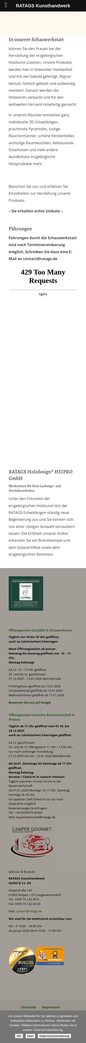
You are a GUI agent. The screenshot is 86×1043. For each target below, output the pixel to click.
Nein (30, 1036)
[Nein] (80, 1026)
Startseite (28, 1007)
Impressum (51, 1007)
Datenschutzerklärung (54, 1036)
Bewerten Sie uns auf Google (30, 702)
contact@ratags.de (29, 911)
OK (19, 1036)
